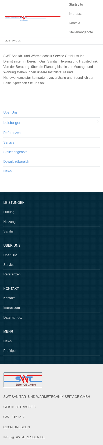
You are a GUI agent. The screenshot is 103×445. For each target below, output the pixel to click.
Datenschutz (12, 317)
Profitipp (9, 350)
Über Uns (10, 112)
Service (8, 142)
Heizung (9, 222)
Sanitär (8, 231)
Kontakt (9, 298)
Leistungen (12, 123)
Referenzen (12, 133)
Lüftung (8, 212)
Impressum (11, 307)
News (7, 171)
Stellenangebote (15, 152)
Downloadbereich (16, 161)
